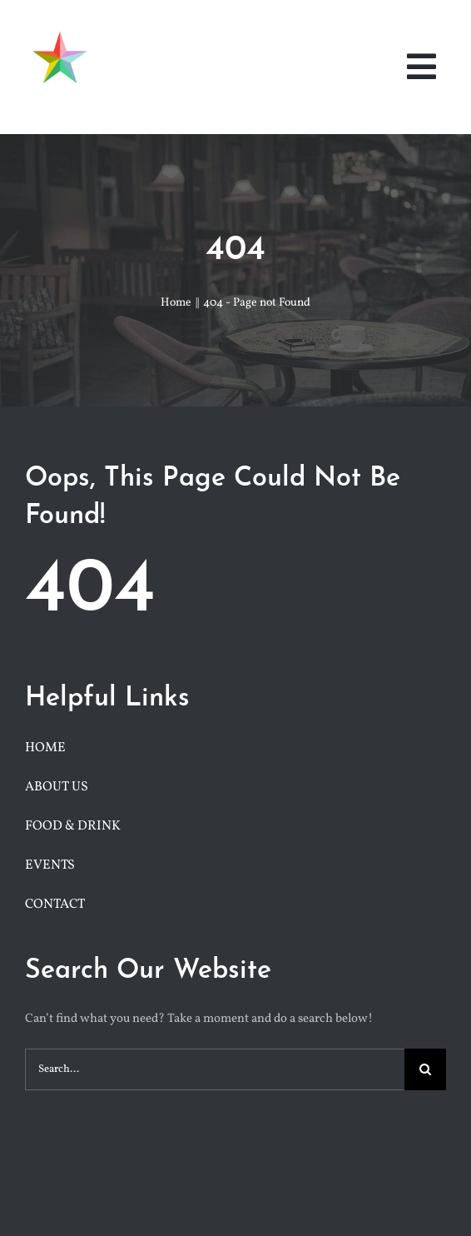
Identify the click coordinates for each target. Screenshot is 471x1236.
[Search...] (214, 1069)
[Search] (425, 1069)
